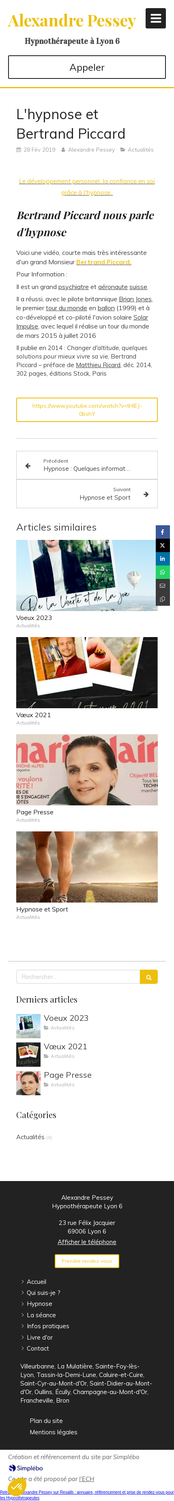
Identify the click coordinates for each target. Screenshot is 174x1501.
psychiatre (73, 287)
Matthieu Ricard (98, 365)
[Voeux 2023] (28, 1026)
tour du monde (66, 308)
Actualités (30, 1137)
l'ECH (86, 1479)
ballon (106, 308)
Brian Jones (135, 299)
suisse (138, 287)
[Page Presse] (28, 1083)
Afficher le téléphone (87, 1242)
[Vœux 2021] (28, 1054)
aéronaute (113, 287)
